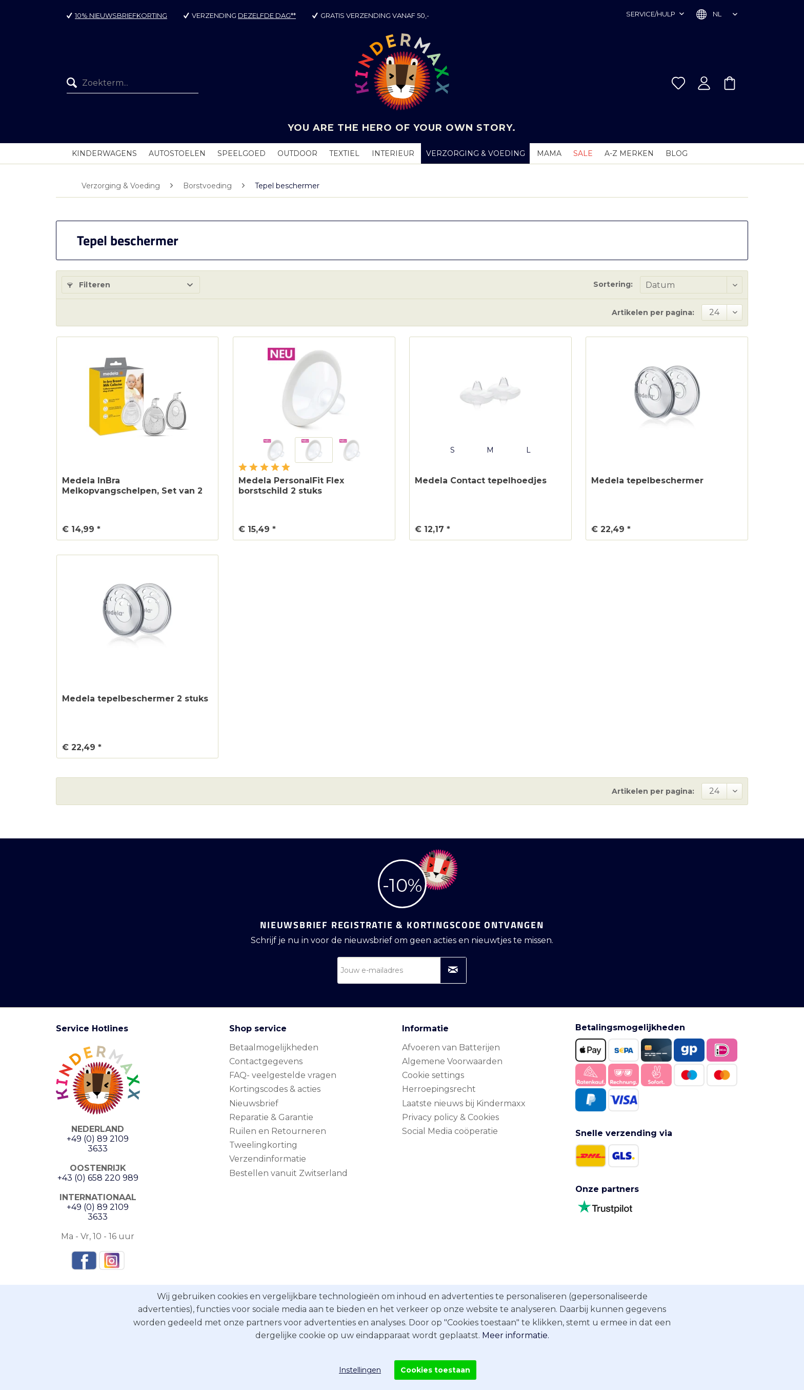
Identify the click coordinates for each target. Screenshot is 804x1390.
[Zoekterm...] (132, 83)
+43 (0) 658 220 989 (97, 1178)
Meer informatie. (515, 1335)
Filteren (88, 284)
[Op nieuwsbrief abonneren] (453, 970)
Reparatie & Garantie (271, 1117)
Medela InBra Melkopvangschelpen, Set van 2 (132, 486)
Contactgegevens (266, 1061)
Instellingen (360, 1370)
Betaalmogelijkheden (273, 1047)
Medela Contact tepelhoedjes (481, 480)
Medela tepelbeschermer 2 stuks (135, 698)
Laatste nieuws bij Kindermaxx (464, 1103)
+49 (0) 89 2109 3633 (98, 1143)
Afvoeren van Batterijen (451, 1047)
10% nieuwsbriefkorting (121, 15)
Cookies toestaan (435, 1370)
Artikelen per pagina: (653, 312)
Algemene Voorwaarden (452, 1061)
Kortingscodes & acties (274, 1089)
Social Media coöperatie (450, 1131)
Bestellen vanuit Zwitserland (288, 1173)
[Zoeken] (74, 83)
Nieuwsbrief (253, 1103)
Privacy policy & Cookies (450, 1117)
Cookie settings (433, 1075)
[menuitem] (132, 83)
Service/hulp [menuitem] (651, 14)
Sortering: (613, 284)
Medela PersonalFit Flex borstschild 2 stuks (291, 486)
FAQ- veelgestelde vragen (282, 1075)
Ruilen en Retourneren (277, 1131)
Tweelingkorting (263, 1145)
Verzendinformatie (267, 1159)
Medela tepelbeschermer (647, 480)
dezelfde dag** (267, 15)
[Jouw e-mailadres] (402, 970)
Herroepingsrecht (439, 1089)
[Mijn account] (704, 83)
